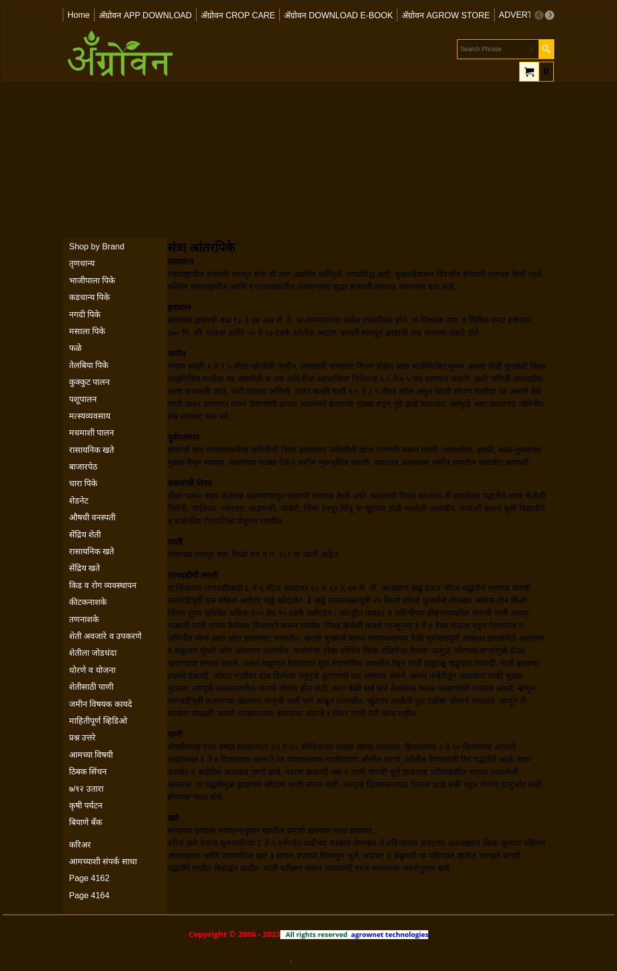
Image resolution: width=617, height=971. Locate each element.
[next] (549, 15)
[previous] (539, 15)
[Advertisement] (308, 160)
